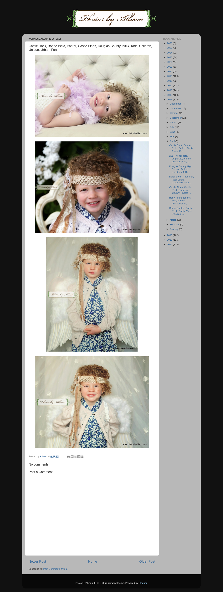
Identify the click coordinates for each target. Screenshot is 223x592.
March (173, 219)
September (176, 117)
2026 (170, 43)
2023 (170, 57)
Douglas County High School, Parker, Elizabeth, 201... (180, 169)
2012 (170, 239)
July (172, 127)
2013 (170, 235)
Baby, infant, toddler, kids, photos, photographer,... (180, 200)
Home (92, 561)
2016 (170, 90)
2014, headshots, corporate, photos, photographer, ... (180, 158)
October (174, 113)
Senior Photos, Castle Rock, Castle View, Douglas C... (181, 211)
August (174, 122)
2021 (170, 66)
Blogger (143, 583)
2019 (170, 76)
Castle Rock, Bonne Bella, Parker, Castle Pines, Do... (181, 148)
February (175, 224)
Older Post (147, 561)
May (172, 136)
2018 (170, 81)
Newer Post (37, 561)
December (176, 103)
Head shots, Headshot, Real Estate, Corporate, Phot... (181, 179)
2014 (170, 99)
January (174, 229)
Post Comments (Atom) (55, 569)
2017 (170, 85)
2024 (170, 52)
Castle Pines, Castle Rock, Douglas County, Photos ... (180, 190)
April (172, 141)
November (176, 108)
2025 (170, 48)
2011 (170, 244)
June (173, 132)
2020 (170, 71)
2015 (170, 95)
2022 (170, 62)
